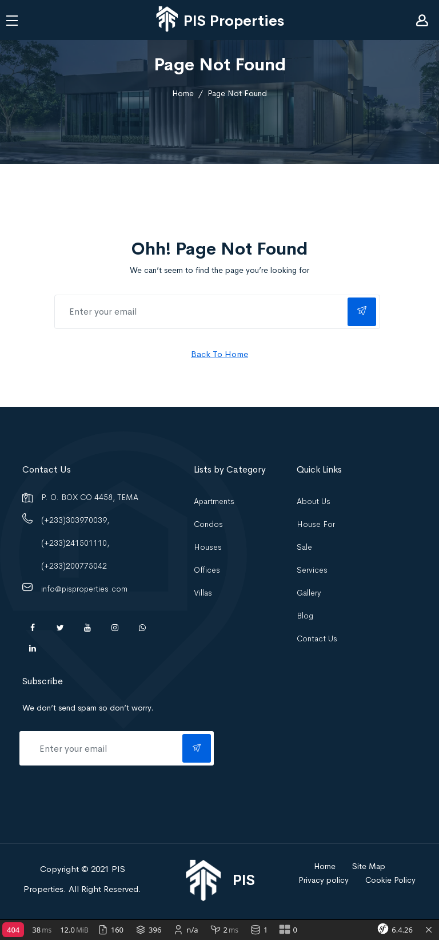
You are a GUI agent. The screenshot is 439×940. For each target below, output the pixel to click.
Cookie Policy (390, 880)
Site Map (368, 866)
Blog (305, 615)
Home (183, 93)
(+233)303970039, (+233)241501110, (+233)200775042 (75, 543)
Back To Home (219, 353)
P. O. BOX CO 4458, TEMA (89, 497)
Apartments (214, 501)
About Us (313, 501)
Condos (208, 524)
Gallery (309, 593)
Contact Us (317, 638)
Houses (208, 547)
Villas (203, 593)
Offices (207, 570)
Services (312, 570)
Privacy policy (323, 880)
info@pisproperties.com (84, 589)
